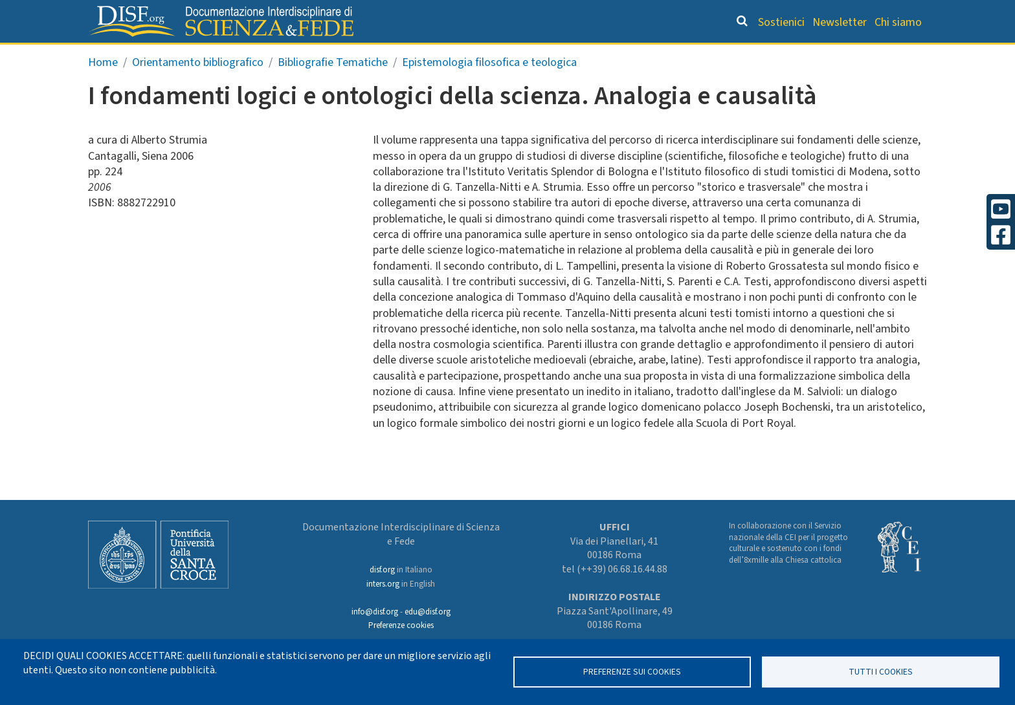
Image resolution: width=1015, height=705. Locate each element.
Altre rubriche (864, 56)
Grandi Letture (343, 56)
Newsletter (839, 22)
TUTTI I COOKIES (881, 672)
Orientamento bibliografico (501, 56)
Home (103, 89)
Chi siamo (898, 22)
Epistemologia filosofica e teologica (489, 89)
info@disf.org (374, 612)
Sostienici (781, 22)
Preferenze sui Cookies (632, 672)
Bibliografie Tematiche (333, 89)
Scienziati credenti (747, 56)
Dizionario (643, 56)
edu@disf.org (428, 612)
